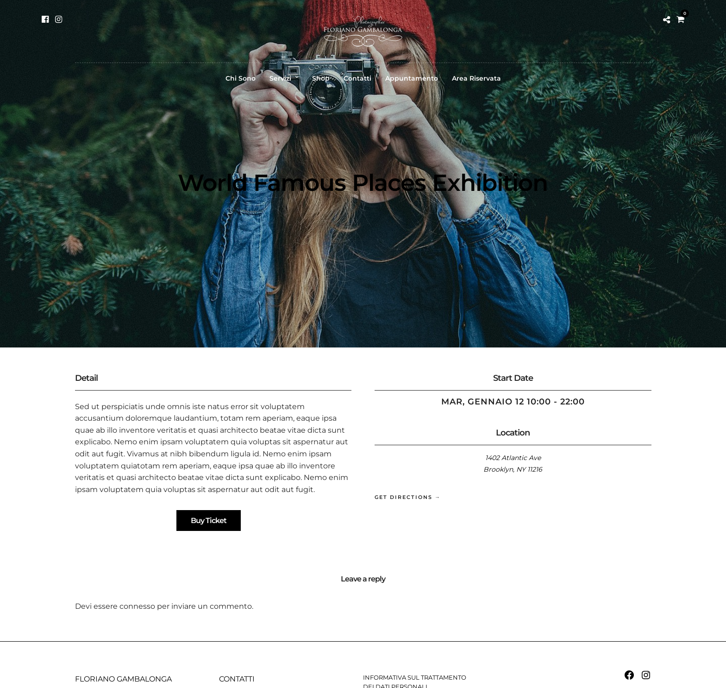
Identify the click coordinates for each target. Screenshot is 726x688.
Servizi (280, 78)
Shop (321, 78)
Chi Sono (240, 78)
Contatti (357, 78)
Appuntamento (411, 78)
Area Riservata (476, 78)
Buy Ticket (208, 520)
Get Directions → (408, 497)
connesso (137, 606)
